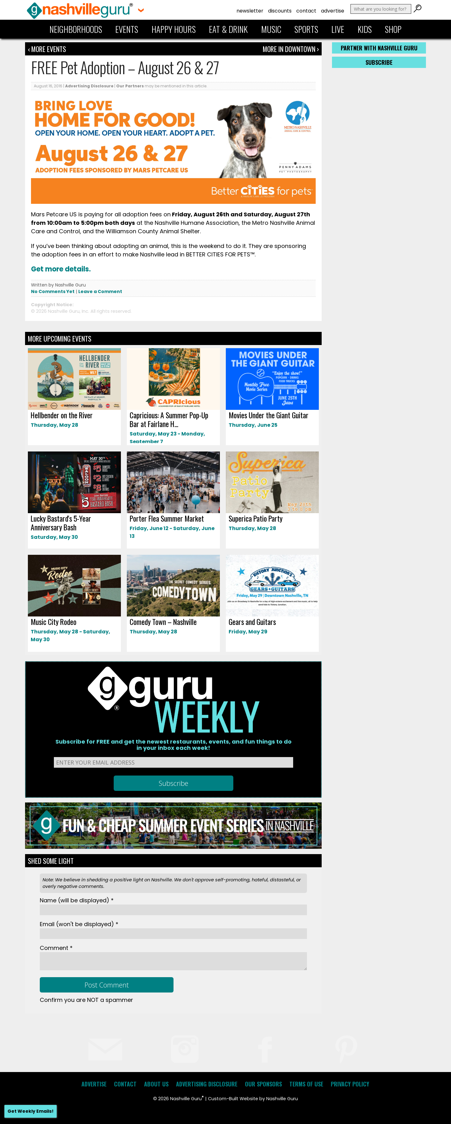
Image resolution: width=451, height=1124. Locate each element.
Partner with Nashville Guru (379, 48)
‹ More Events (47, 49)
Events (126, 29)
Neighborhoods (75, 29)
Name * (77, 900)
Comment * (56, 948)
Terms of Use (306, 1084)
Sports (306, 29)
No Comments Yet (53, 291)
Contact (306, 10)
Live (337, 29)
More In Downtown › (291, 49)
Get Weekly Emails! (31, 1111)
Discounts (280, 10)
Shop (393, 29)
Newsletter (249, 10)
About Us (156, 1084)
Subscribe (378, 62)
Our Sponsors (263, 1084)
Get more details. (61, 269)
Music (271, 29)
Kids (365, 29)
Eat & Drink (228, 29)
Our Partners (130, 86)
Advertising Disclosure (89, 86)
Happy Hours (174, 29)
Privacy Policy (350, 1084)
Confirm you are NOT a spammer (86, 1000)
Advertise (332, 10)
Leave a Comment (100, 291)
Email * (79, 924)
